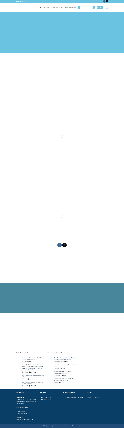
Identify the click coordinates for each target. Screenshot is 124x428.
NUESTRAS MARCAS (70, 7)
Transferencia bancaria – (70, 397)
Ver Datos (80, 397)
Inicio (40, 7)
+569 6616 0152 (45, 399)
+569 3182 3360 (45, 397)
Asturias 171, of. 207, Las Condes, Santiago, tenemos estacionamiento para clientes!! (26, 401)
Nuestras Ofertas (49, 7)
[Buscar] (79, 7)
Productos (60, 7)
